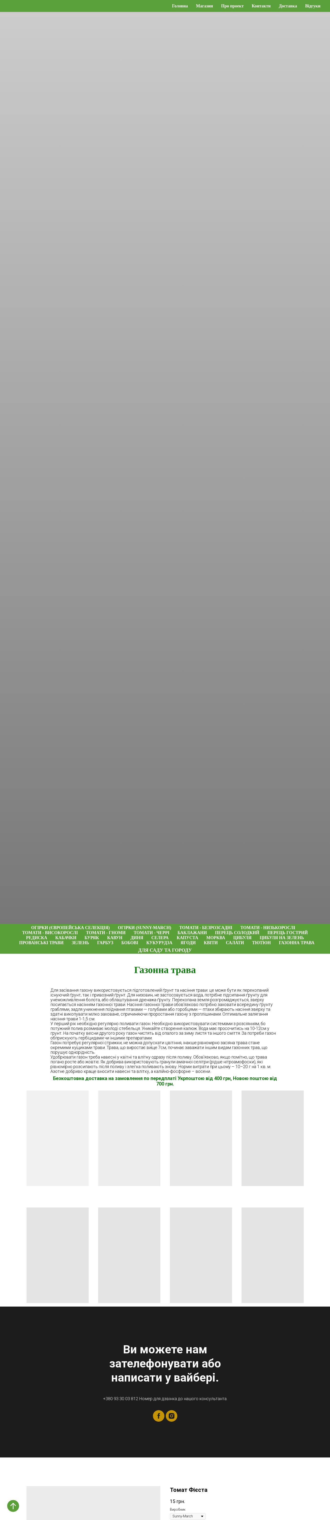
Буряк (92, 937)
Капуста (187, 937)
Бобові (129, 942)
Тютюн (261, 942)
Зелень (80, 942)
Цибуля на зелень (282, 937)
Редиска (36, 937)
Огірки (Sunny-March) (144, 927)
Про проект (232, 6)
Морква (215, 937)
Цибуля (242, 937)
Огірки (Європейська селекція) (70, 927)
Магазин (204, 6)
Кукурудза (159, 942)
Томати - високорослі (50, 932)
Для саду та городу (165, 950)
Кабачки (65, 937)
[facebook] (158, 1416)
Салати (235, 942)
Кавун (114, 937)
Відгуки (312, 6)
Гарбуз (105, 942)
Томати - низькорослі (267, 927)
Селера (160, 937)
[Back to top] (13, 1506)
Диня (136, 937)
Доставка (288, 6)
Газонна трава (296, 942)
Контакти (261, 6)
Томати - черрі (151, 932)
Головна (180, 6)
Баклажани (192, 932)
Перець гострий (287, 932)
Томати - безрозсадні (206, 927)
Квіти (211, 942)
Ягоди (188, 942)
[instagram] (171, 1416)
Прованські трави (41, 942)
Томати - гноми (106, 932)
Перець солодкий (237, 932)
